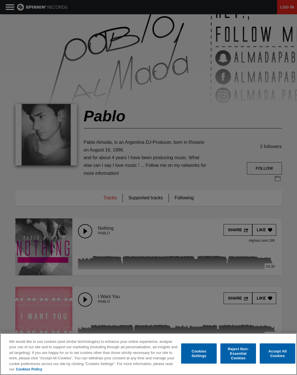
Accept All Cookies (278, 353)
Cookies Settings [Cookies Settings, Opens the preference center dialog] (199, 353)
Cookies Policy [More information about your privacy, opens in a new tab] (29, 369)
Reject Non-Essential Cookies (238, 353)
